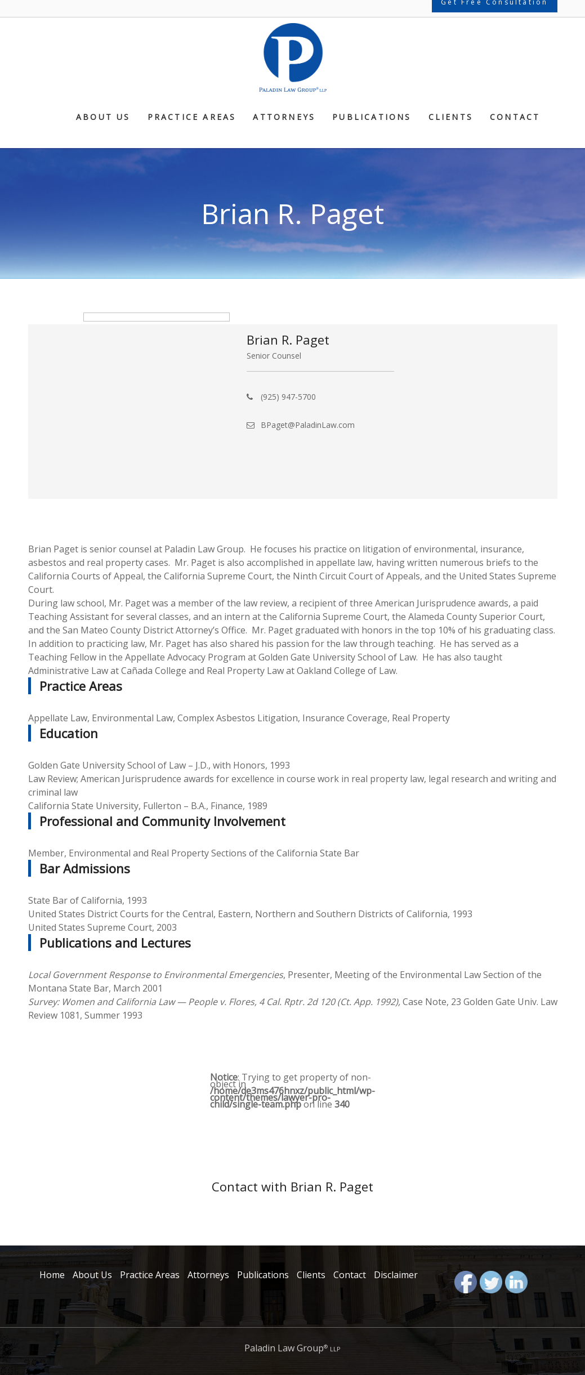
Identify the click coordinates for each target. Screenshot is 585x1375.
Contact (515, 117)
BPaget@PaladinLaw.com (308, 424)
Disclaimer (396, 1275)
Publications (371, 117)
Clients (450, 117)
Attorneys (284, 117)
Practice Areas (192, 117)
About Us (103, 117)
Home (52, 1275)
